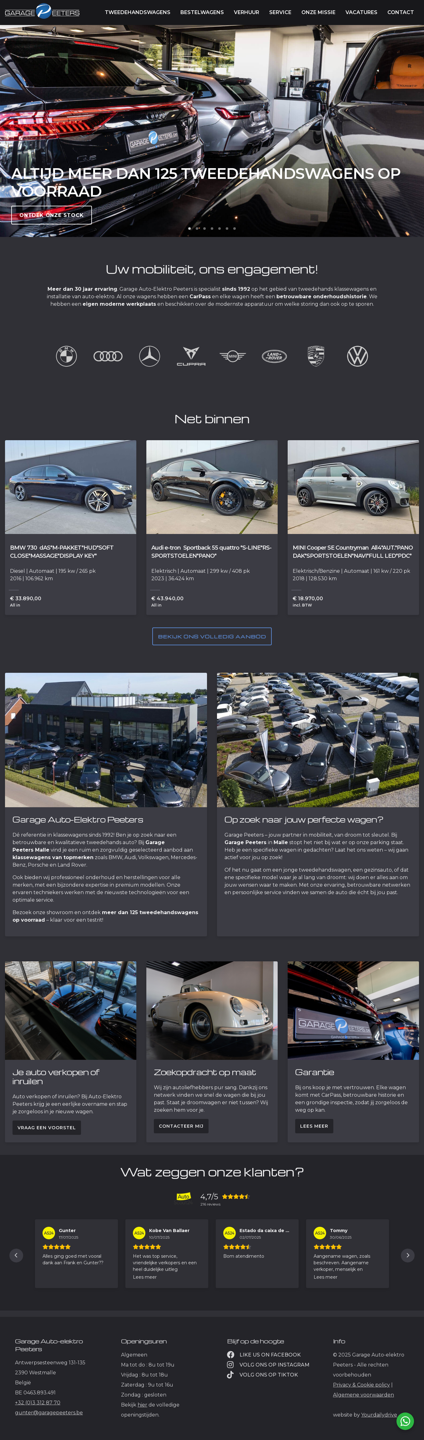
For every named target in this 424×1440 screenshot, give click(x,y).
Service (280, 12)
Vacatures (361, 12)
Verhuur (246, 12)
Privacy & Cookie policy (361, 1385)
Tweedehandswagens (137, 12)
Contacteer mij (181, 1126)
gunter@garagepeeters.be (49, 1413)
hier (142, 1405)
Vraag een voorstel (47, 1127)
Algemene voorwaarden (363, 1395)
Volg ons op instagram (268, 1365)
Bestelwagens (202, 12)
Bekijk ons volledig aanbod (212, 636)
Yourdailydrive (379, 1415)
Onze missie (318, 12)
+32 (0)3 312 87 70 (37, 1403)
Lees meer (314, 1126)
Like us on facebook (264, 1355)
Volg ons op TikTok (262, 1375)
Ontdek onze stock (51, 215)
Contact (400, 12)
